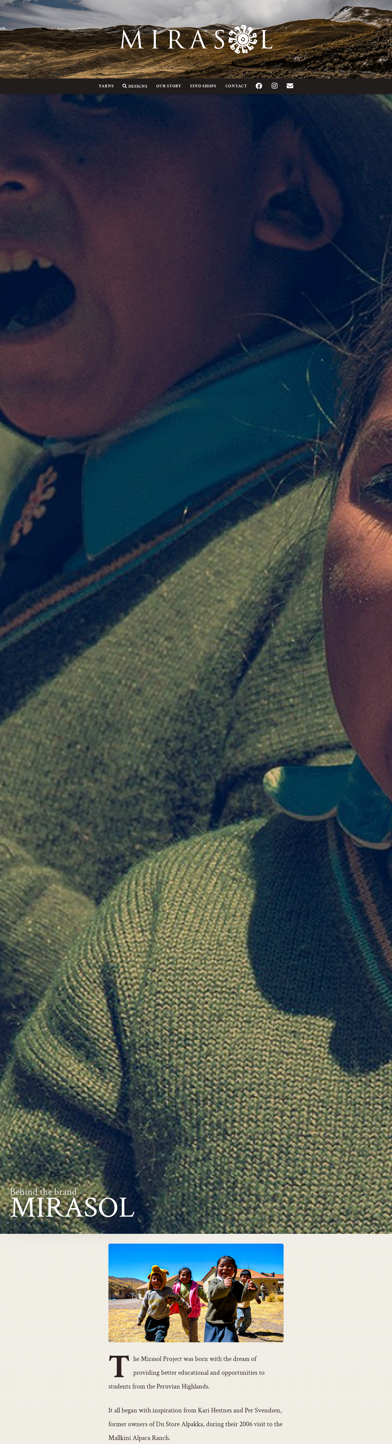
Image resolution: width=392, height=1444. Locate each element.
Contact (236, 86)
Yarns (106, 86)
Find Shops (203, 86)
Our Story (168, 86)
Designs (135, 86)
